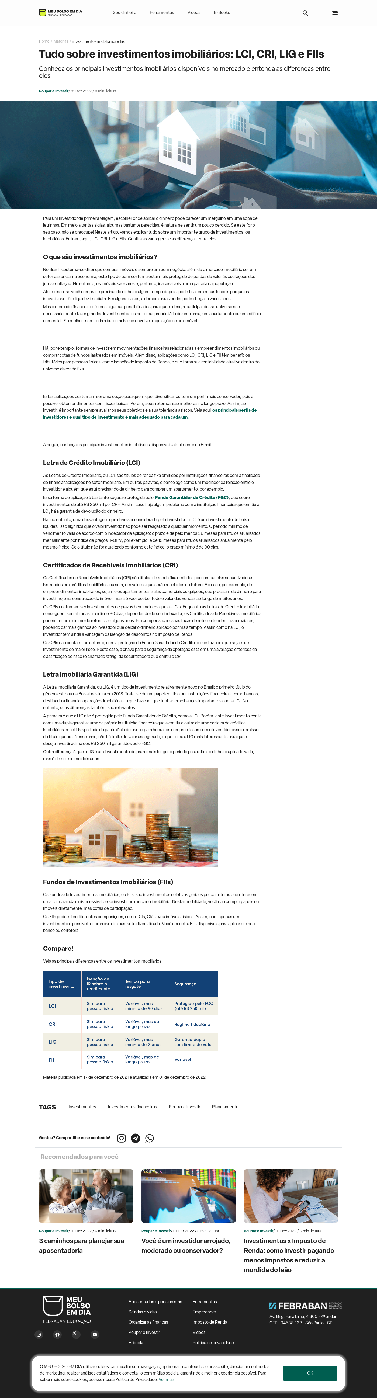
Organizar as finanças (148, 1322)
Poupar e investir (184, 1107)
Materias (61, 42)
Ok (310, 1373)
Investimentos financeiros (132, 1107)
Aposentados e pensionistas (155, 1302)
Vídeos (194, 13)
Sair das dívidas (143, 1312)
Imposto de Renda (210, 1322)
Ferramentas (162, 13)
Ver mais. (167, 1380)
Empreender (204, 1312)
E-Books (222, 13)
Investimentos (82, 1107)
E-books (136, 1343)
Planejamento (225, 1107)
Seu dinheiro (124, 13)
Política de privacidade (213, 1343)
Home (44, 42)
